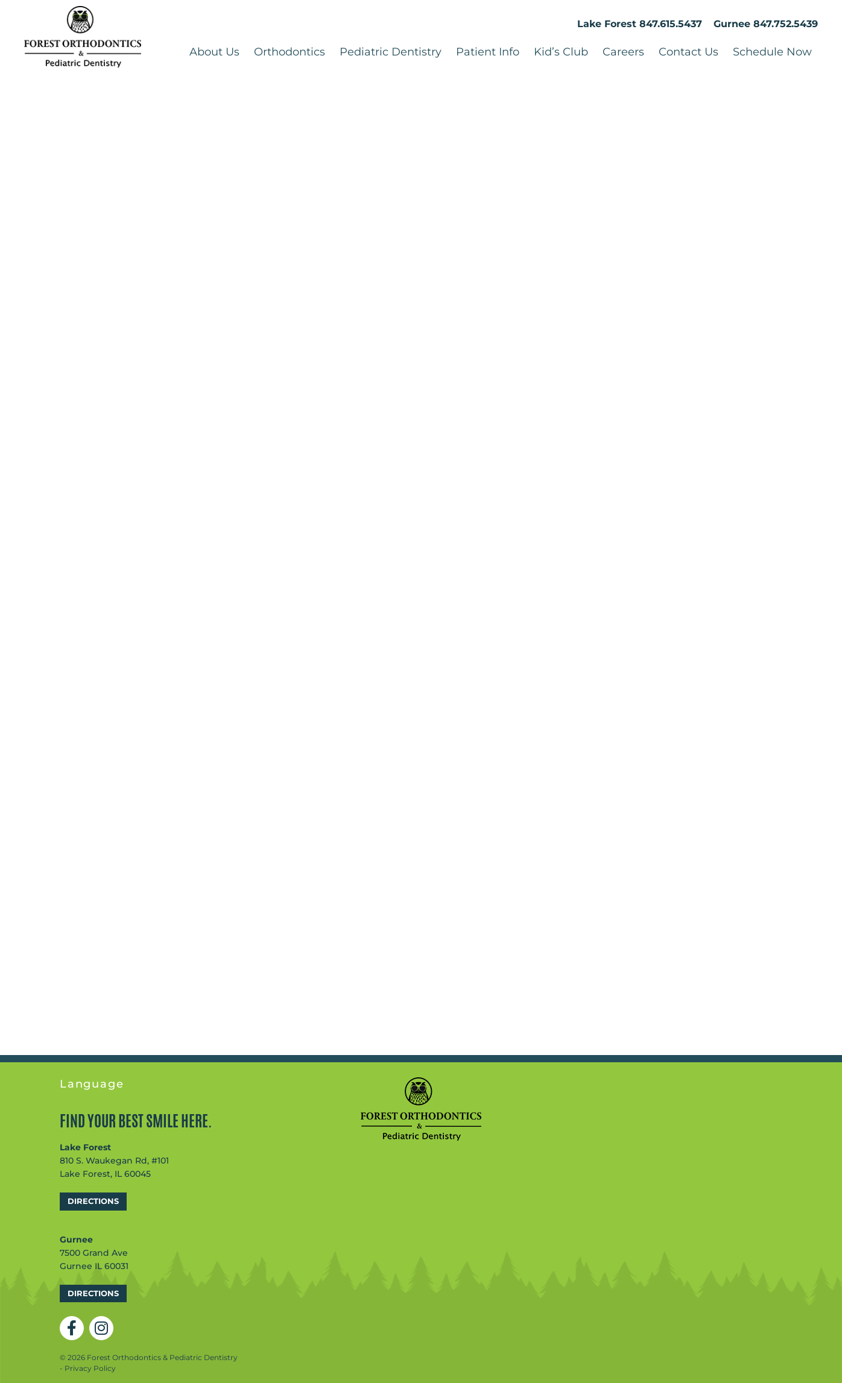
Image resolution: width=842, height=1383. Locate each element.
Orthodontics (289, 51)
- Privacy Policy (88, 1368)
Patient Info (487, 51)
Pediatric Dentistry (391, 51)
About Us (214, 51)
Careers (623, 51)
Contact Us (688, 51)
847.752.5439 (785, 24)
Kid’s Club (561, 51)
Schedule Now (772, 51)
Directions (93, 1201)
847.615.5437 (670, 24)
